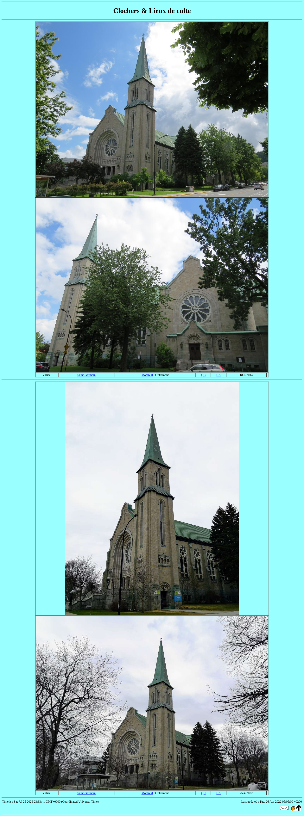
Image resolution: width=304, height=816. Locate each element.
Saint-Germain (86, 375)
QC (203, 375)
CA (218, 375)
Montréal (147, 375)
